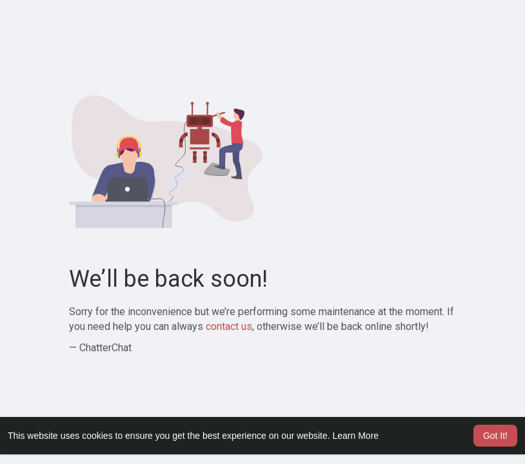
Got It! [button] (495, 435)
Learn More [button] (356, 435)
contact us (229, 326)
